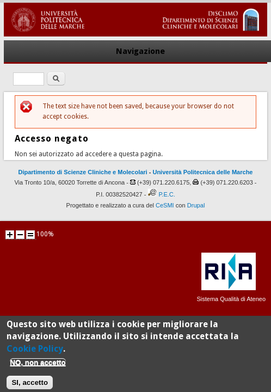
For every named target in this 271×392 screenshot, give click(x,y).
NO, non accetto (37, 367)
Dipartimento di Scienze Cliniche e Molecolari (83, 172)
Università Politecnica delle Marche (202, 172)
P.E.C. (166, 194)
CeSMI (165, 205)
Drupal (196, 205)
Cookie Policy (35, 352)
